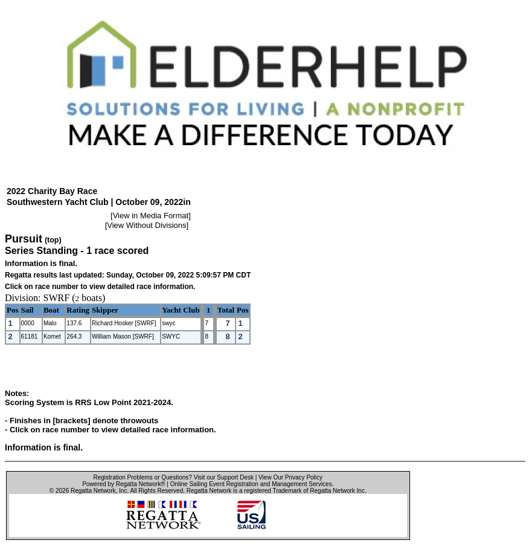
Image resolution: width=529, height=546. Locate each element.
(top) (53, 240)
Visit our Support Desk (224, 477)
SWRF (56, 298)
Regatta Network (93, 490)
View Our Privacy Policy (290, 477)
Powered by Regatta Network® (123, 484)
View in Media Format (150, 215)
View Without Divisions (146, 225)
